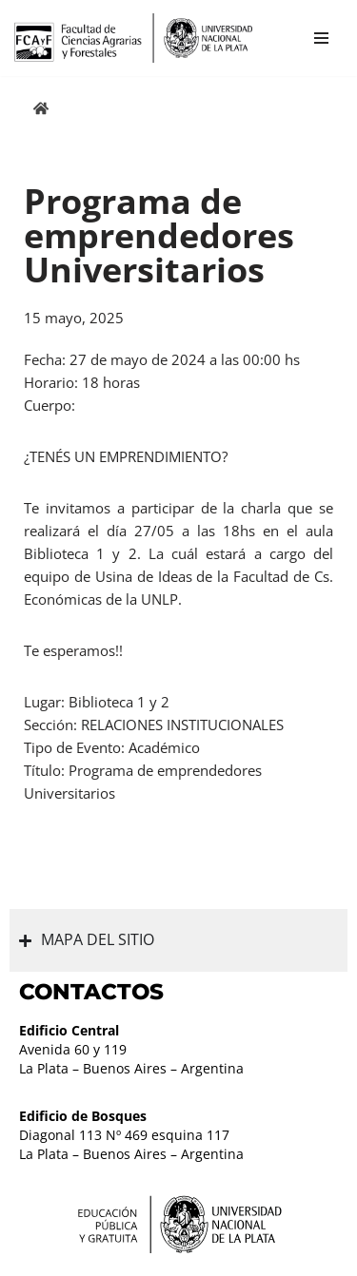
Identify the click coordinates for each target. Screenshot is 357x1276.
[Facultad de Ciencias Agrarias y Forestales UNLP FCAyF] (133, 38)
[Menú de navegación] (321, 38)
